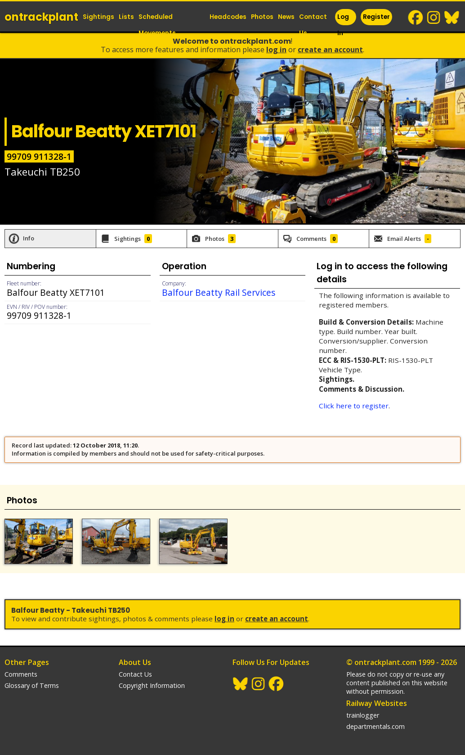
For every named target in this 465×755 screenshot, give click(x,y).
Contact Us (313, 25)
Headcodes (228, 17)
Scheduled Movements (157, 25)
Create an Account (330, 49)
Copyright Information (152, 685)
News (286, 17)
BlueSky (452, 17)
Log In (343, 25)
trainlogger (362, 715)
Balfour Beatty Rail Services (218, 292)
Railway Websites (376, 703)
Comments (20, 674)
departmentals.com (375, 726)
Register (376, 17)
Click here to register (354, 405)
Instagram (434, 17)
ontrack (41, 16)
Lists (126, 17)
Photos (262, 17)
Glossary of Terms (31, 685)
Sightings (98, 17)
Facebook (416, 17)
